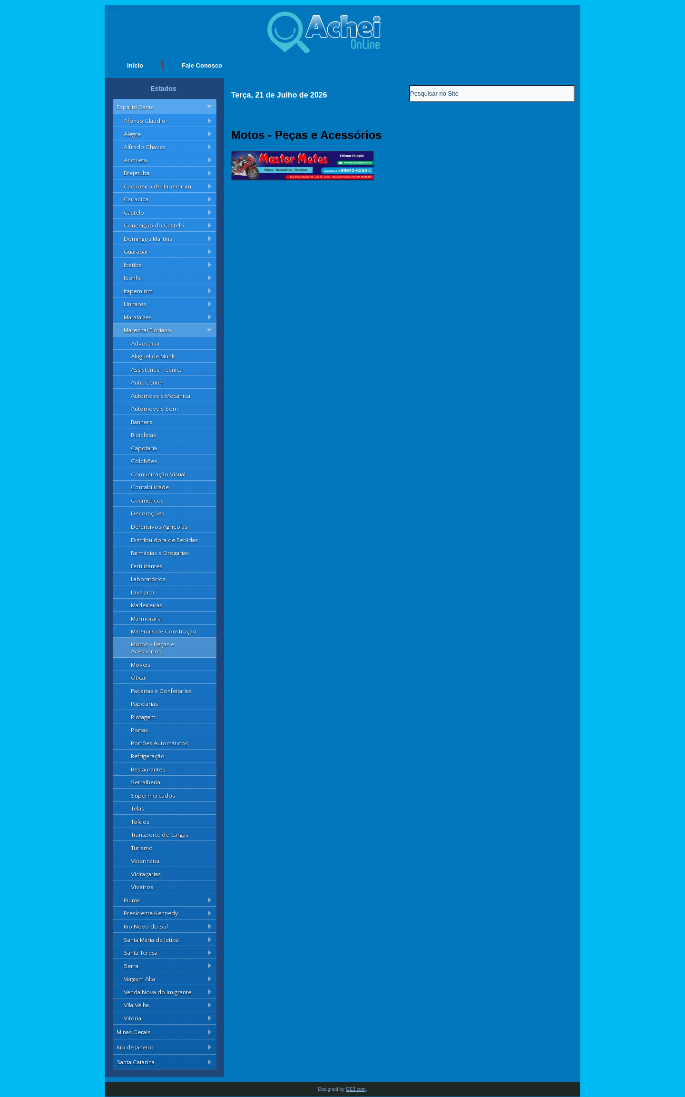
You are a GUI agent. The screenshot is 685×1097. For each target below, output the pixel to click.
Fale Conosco (202, 65)
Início (135, 65)
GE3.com (356, 1089)
